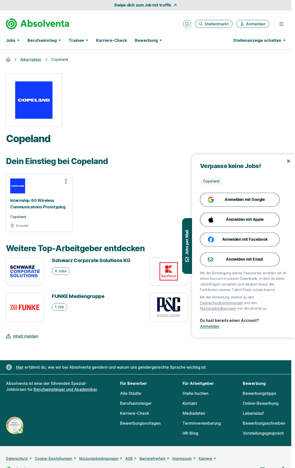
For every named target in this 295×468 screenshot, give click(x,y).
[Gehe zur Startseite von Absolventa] (37, 23)
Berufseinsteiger (136, 403)
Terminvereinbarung (202, 423)
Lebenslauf (253, 413)
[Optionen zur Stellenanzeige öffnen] (66, 181)
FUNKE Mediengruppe (78, 296)
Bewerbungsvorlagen (140, 423)
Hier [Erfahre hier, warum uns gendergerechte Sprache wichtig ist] (20, 367)
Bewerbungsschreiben (264, 423)
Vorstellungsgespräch (263, 433)
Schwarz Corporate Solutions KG (91, 260)
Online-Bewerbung (261, 403)
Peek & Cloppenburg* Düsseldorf (235, 296)
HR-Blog (190, 433)
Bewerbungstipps (259, 393)
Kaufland (206, 260)
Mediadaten (194, 413)
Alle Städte (130, 393)
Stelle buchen (195, 393)
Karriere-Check (111, 40)
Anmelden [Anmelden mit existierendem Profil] (275, 326)
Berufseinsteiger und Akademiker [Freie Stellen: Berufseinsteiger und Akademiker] (65, 389)
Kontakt (190, 403)
